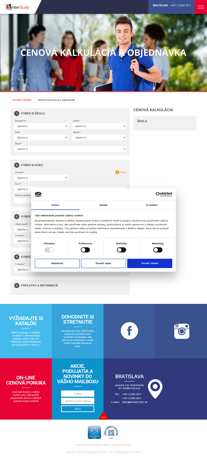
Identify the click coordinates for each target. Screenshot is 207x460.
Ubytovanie (21, 224)
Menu (201, 7)
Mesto (76, 132)
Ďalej (77, 408)
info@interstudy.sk (134, 402)
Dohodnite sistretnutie (77, 319)
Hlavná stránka (22, 100)
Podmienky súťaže (121, 444)
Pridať (123, 172)
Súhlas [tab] (55, 205)
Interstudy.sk (92, 452)
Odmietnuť (57, 263)
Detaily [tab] (104, 205)
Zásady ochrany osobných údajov (93, 444)
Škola (18, 143)
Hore (103, 417)
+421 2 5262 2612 (131, 398)
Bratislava (129, 376)
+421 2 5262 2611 (131, 394)
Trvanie (19, 235)
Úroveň (19, 172)
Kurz (17, 183)
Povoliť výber (103, 263)
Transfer (19, 264)
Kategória (20, 120)
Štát (17, 132)
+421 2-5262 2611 (180, 5)
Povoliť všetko (149, 263)
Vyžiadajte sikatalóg (26, 320)
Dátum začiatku (23, 195)
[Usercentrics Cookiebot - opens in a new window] (158, 194)
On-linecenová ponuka (26, 380)
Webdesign (123, 452)
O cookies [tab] (152, 205)
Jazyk (75, 120)
